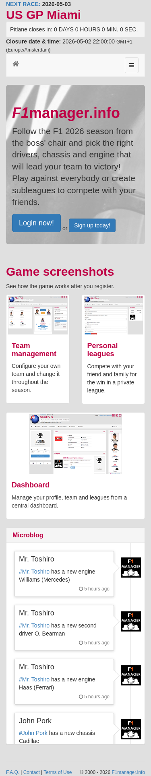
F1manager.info (128, 772)
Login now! (36, 223)
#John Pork (33, 733)
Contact (31, 772)
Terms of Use (57, 772)
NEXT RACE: (23, 4)
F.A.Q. (12, 772)
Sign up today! (92, 225)
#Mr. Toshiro (34, 571)
